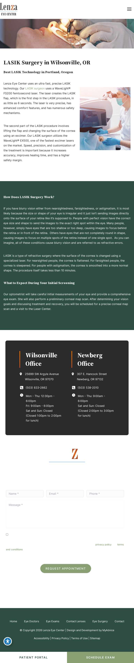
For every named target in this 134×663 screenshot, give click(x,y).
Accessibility (41, 638)
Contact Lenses (75, 621)
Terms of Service (95, 556)
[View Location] (22, 374)
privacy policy (103, 544)
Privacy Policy (77, 556)
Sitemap (95, 638)
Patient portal (33, 657)
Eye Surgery (100, 621)
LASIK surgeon (35, 88)
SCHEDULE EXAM (100, 657)
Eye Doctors (31, 621)
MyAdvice (108, 630)
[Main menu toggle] (129, 9)
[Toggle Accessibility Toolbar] (7, 641)
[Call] (33, 387)
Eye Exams (52, 621)
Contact (119, 621)
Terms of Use (79, 638)
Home (13, 621)
